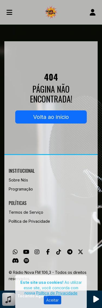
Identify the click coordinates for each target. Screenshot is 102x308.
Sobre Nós (18, 180)
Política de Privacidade (29, 221)
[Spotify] (26, 260)
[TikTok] (58, 252)
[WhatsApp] (15, 252)
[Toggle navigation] (9, 12)
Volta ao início (51, 117)
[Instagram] (37, 252)
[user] (92, 12)
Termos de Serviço (26, 212)
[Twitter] (80, 252)
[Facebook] (48, 252)
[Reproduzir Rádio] (96, 299)
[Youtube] (26, 252)
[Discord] (15, 260)
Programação (21, 189)
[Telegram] (69, 252)
